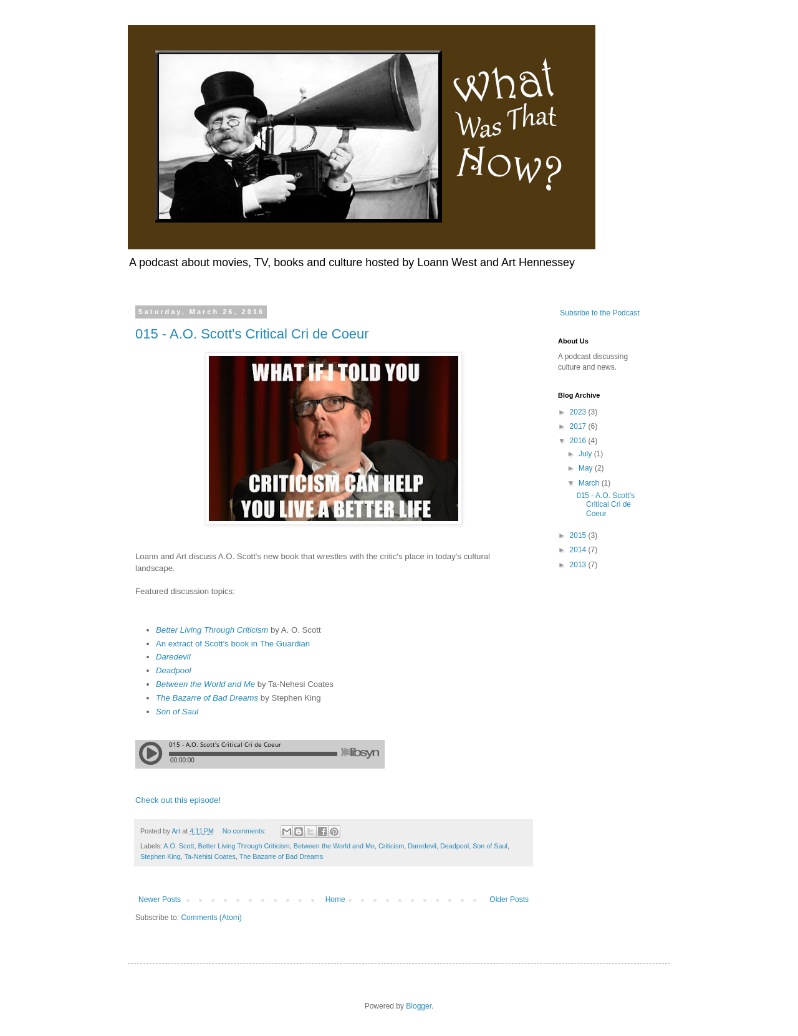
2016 (579, 440)
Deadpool (173, 670)
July (586, 453)
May (587, 468)
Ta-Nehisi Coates (210, 856)
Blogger (418, 1006)
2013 (579, 564)
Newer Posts (159, 899)
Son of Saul (177, 711)
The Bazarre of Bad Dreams (207, 698)
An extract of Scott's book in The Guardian (233, 643)
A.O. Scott (178, 846)
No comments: (245, 831)
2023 (579, 412)
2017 (579, 426)
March (590, 483)
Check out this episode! (178, 800)
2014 (579, 549)
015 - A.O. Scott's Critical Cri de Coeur (252, 334)
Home (335, 899)
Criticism (391, 846)
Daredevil (173, 656)
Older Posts (509, 899)
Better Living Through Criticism (212, 630)
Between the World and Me (205, 684)
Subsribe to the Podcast (599, 313)
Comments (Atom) (211, 917)
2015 (579, 535)
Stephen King (160, 856)
